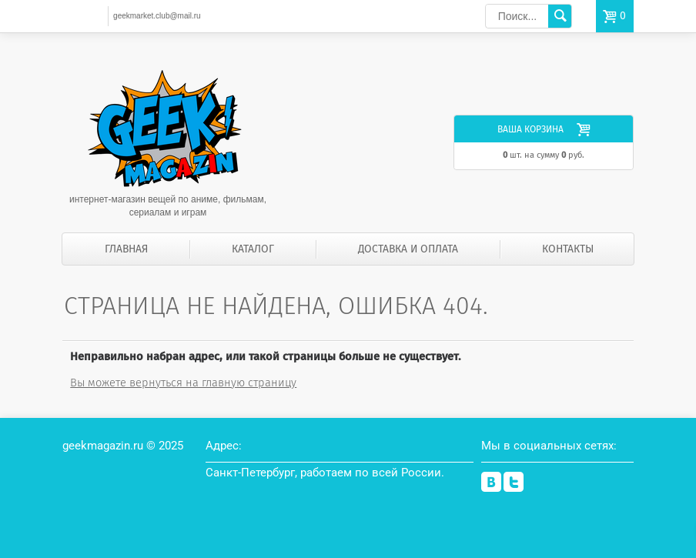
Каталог (253, 249)
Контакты (568, 249)
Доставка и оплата (408, 249)
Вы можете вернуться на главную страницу (183, 382)
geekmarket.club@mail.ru (157, 16)
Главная (126, 249)
